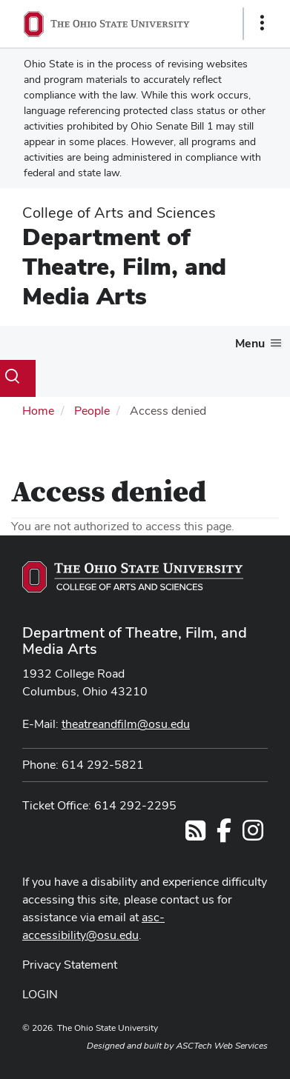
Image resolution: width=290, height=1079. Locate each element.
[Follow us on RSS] (195, 835)
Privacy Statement (69, 964)
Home (38, 410)
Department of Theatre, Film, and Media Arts (124, 266)
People (92, 410)
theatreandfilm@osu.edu (126, 724)
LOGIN (40, 994)
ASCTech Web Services (222, 1046)
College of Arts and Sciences (119, 212)
